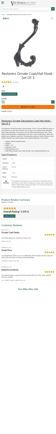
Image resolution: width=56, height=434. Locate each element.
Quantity (4, 98)
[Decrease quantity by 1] (3, 102)
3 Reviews (15, 82)
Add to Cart (28, 107)
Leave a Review (9, 216)
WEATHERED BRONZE (9, 94)
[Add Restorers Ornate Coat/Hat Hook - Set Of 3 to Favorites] (52, 18)
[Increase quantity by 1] (53, 102)
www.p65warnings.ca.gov (21, 186)
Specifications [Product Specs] (9, 154)
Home (3, 14)
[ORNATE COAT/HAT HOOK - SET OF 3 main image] (28, 43)
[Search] (53, 9)
